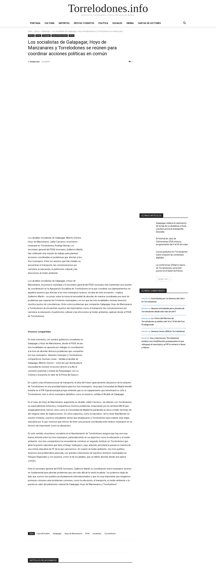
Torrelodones (110, 497)
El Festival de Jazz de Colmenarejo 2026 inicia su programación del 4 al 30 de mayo (171, 238)
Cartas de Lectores (149, 23)
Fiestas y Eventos (84, 23)
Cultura (49, 23)
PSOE (87, 497)
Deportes (64, 23)
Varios (71, 35)
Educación (68, 552)
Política (103, 23)
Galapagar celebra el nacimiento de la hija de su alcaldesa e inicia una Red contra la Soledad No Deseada (171, 225)
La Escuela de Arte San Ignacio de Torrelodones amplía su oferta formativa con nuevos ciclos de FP (80, 559)
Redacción (35, 61)
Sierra (130, 23)
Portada (35, 23)
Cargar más (80, 569)
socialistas (97, 497)
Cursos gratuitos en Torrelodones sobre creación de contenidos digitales (170, 252)
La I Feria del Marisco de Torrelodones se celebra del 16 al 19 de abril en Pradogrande (162, 319)
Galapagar (45, 31)
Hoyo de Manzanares (59, 35)
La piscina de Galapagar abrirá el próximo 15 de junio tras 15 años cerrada (41, 559)
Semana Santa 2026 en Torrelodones (168, 329)
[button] (184, 23)
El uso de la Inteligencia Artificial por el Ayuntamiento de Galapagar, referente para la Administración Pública (115, 559)
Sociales (117, 23)
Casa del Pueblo (43, 497)
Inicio (30, 31)
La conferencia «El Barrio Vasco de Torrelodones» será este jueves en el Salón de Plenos (171, 265)
